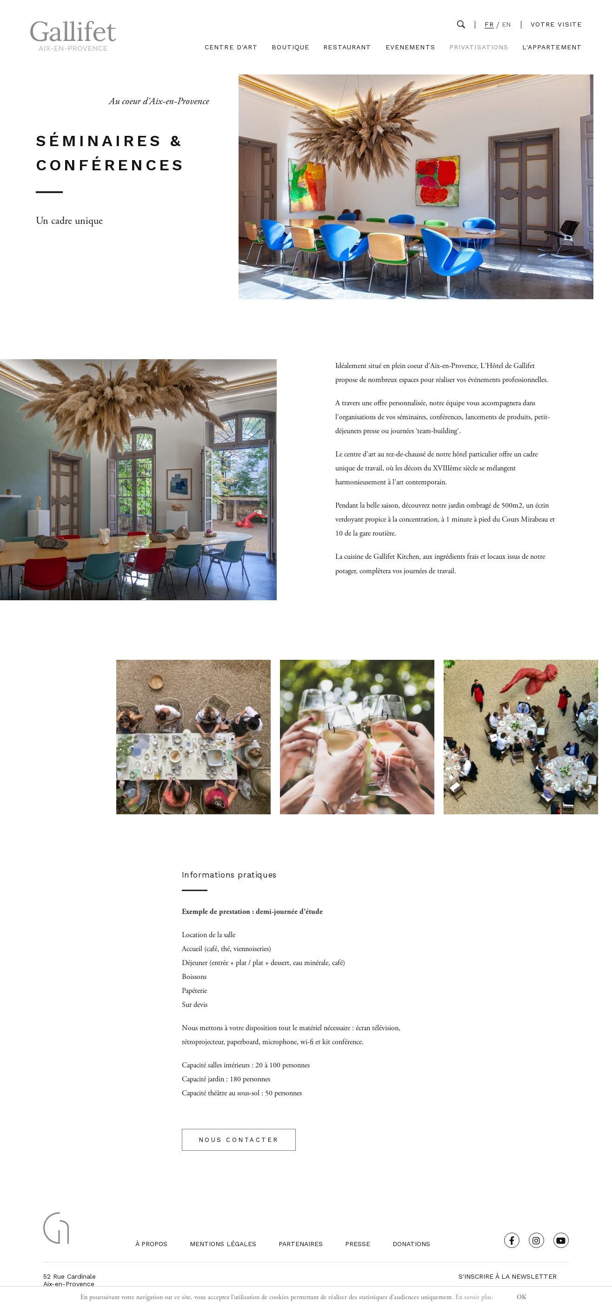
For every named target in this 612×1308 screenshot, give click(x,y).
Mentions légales (223, 1244)
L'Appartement (552, 47)
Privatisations (479, 47)
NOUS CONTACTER (239, 1139)
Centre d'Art (231, 47)
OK (521, 1297)
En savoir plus (473, 1297)
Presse (357, 1244)
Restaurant (347, 47)
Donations (411, 1244)
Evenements (410, 47)
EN (506, 24)
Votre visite (556, 24)
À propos (151, 1244)
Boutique (290, 47)
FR (489, 24)
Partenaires (301, 1244)
